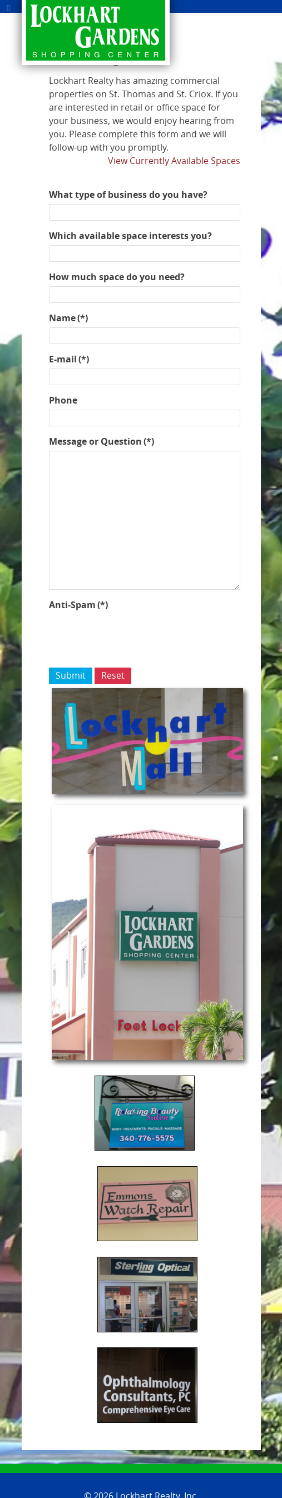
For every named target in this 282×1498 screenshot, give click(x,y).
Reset (113, 675)
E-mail (69, 359)
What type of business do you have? (128, 194)
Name (68, 318)
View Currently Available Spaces (174, 161)
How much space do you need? (117, 277)
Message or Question (101, 441)
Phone (63, 400)
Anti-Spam (78, 605)
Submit (71, 675)
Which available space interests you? (130, 236)
